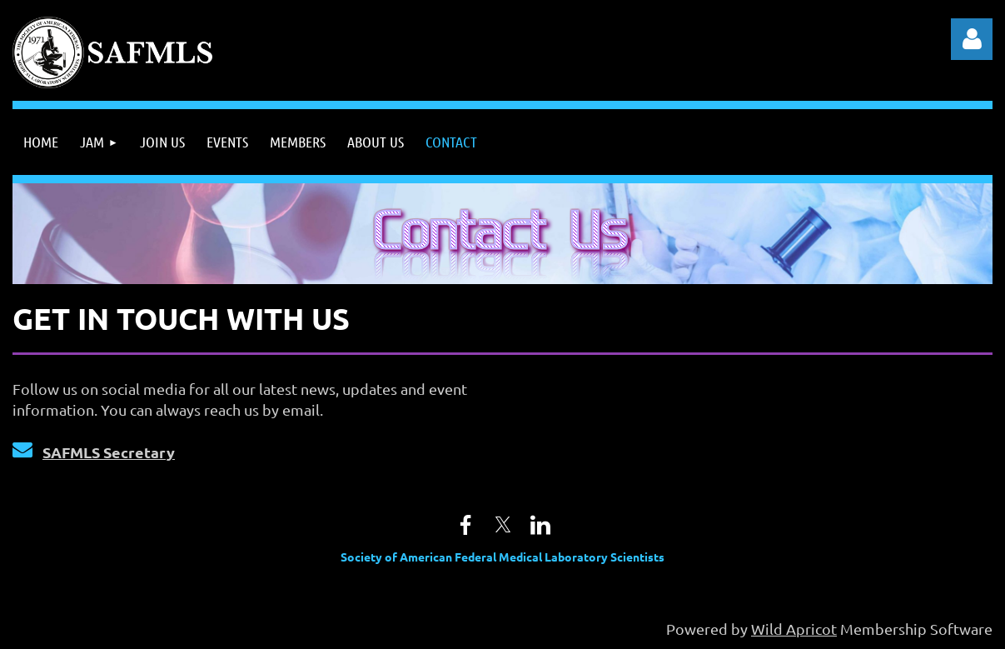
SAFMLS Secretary (108, 452)
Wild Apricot (794, 628)
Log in (972, 39)
